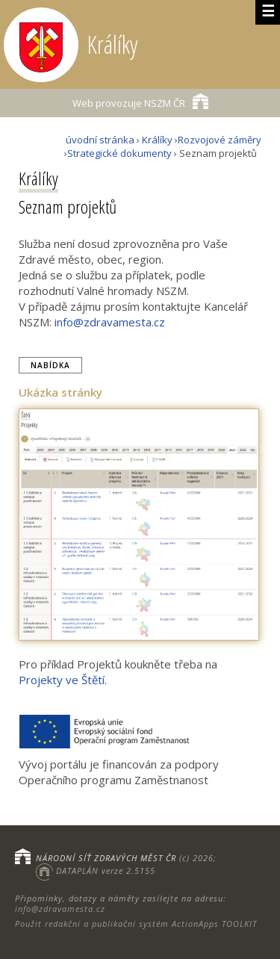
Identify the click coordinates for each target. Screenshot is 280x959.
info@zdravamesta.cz (110, 321)
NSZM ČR (140, 101)
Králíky (157, 139)
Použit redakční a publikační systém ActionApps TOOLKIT (136, 923)
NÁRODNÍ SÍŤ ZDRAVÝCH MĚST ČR (106, 857)
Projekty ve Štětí (62, 679)
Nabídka (50, 365)
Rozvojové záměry (219, 139)
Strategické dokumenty (119, 153)
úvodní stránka (100, 139)
